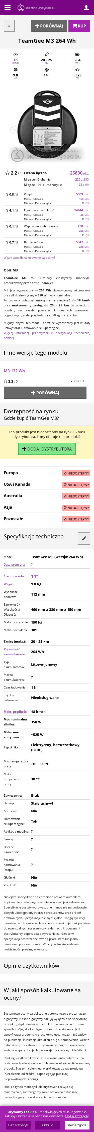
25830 (79, 173)
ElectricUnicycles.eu (36, 8)
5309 (82, 194)
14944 (81, 210)
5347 (82, 242)
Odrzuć (47, 1125)
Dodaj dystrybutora (47, 448)
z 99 (84, 185)
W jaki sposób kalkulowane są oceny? (29, 257)
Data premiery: (14, 564)
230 (83, 226)
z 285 (82, 179)
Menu (7, 7)
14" (34, 576)
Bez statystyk (18, 1125)
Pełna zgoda (77, 1125)
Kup (79, 25)
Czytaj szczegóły (76, 1116)
